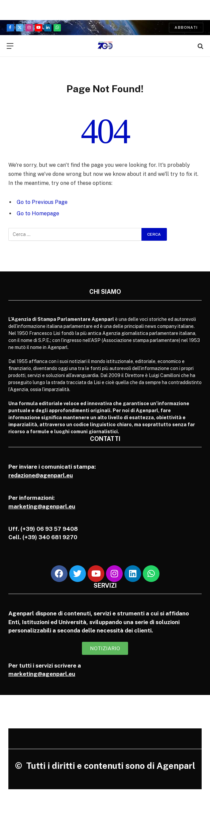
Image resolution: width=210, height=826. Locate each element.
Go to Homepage (38, 213)
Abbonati (186, 27)
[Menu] (10, 45)
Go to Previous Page (42, 202)
